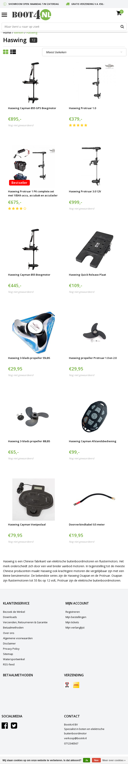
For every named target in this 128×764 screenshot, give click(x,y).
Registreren (73, 612)
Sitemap (8, 654)
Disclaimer (9, 643)
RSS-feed (9, 664)
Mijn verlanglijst (75, 627)
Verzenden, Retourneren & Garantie (25, 622)
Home (7, 32)
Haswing (31, 32)
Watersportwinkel (14, 659)
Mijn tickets (72, 622)
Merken (19, 32)
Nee (96, 760)
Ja (86, 760)
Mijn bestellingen (76, 617)
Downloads (10, 617)
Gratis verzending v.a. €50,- (87, 3)
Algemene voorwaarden (18, 638)
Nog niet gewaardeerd (20, 125)
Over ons (8, 633)
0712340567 (71, 743)
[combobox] (64, 26)
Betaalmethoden (13, 627)
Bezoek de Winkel (14, 612)
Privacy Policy (11, 648)
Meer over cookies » (114, 760)
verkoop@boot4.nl (75, 738)
